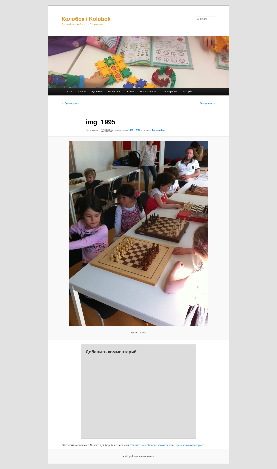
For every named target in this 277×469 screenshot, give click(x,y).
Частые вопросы (149, 91)
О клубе (187, 91)
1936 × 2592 (134, 130)
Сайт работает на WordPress (138, 456)
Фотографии (170, 91)
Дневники (97, 91)
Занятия (81, 91)
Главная (67, 91)
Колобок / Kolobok (86, 19)
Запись (131, 91)
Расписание (114, 91)
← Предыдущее (70, 103)
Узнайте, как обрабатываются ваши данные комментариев (167, 445)
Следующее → (207, 103)
